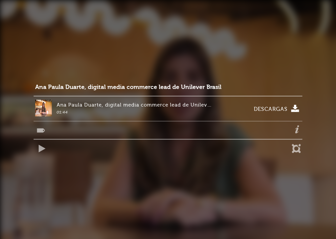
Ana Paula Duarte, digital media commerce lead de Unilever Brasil (128, 87)
